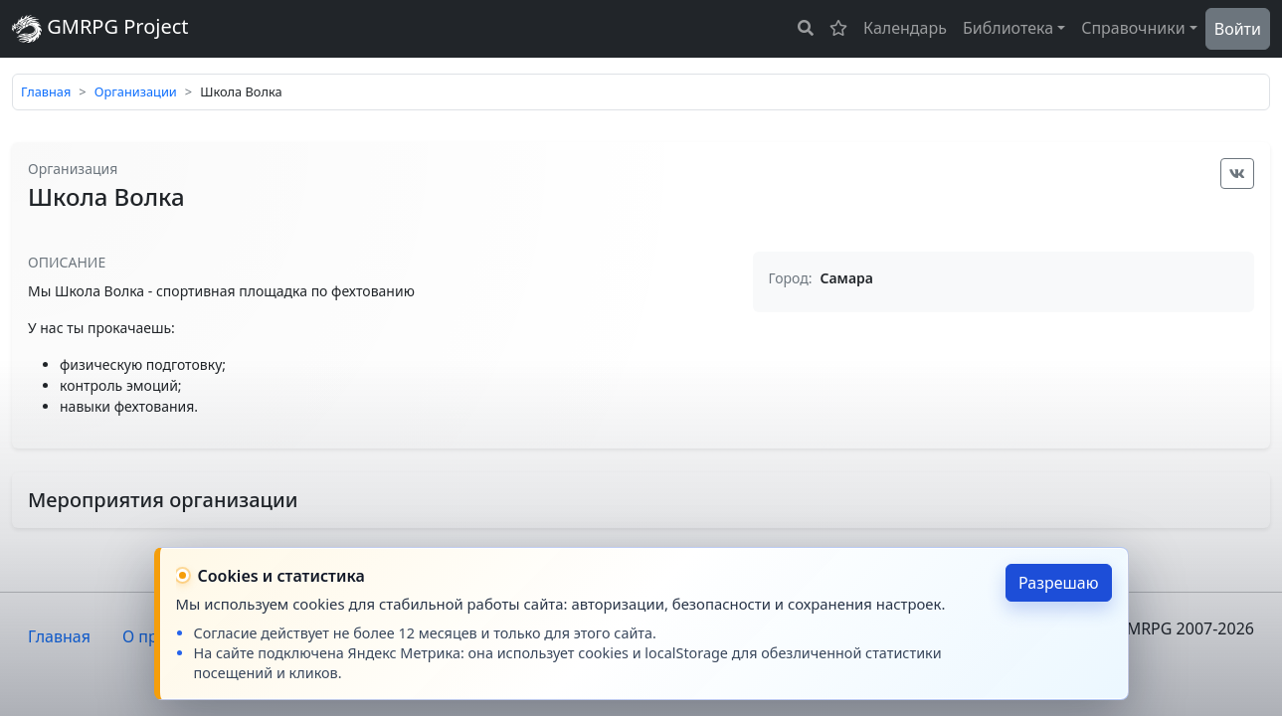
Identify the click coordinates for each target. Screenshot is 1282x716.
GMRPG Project (100, 28)
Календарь (905, 28)
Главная (46, 91)
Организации (135, 91)
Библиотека (1008, 28)
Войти (1237, 29)
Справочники (1133, 28)
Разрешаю (1058, 583)
